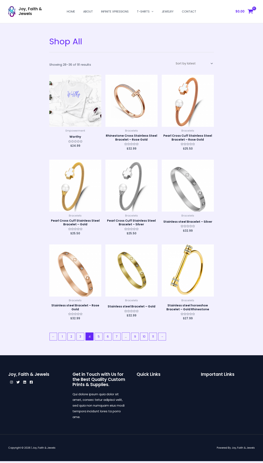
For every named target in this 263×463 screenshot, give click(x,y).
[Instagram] (11, 384)
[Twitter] (20, 384)
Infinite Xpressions (115, 11)
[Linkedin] (29, 384)
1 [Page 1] (62, 338)
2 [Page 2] (72, 338)
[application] (151, 11)
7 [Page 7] (119, 338)
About (88, 11)
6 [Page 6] (110, 338)
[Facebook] (38, 384)
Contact (189, 11)
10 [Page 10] (146, 338)
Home (71, 11)
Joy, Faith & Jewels (30, 11)
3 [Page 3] (81, 338)
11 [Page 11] (156, 338)
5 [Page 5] (100, 338)
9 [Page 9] (137, 338)
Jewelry (168, 11)
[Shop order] (193, 63)
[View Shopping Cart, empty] (244, 11)
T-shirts (145, 11)
